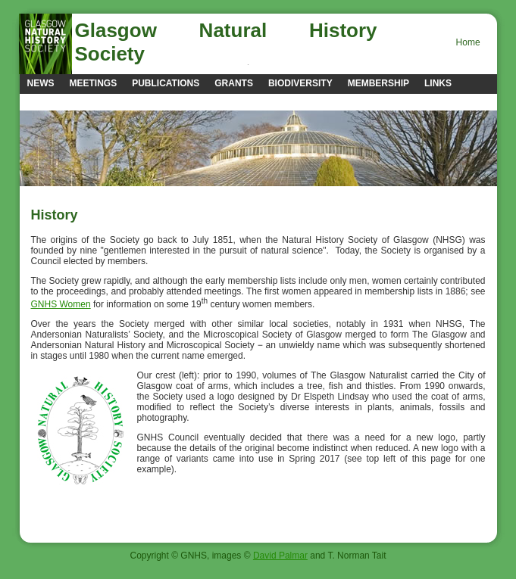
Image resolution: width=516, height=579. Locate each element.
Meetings (93, 83)
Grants (233, 83)
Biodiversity (300, 83)
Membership (378, 83)
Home (468, 42)
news (41, 83)
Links (438, 83)
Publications (165, 83)
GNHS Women (61, 304)
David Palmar (280, 555)
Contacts (52, 101)
